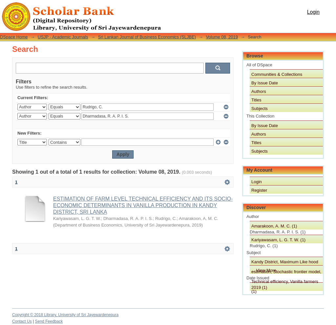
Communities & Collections (276, 74)
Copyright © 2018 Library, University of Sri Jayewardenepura (65, 315)
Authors (258, 91)
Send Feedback (49, 321)
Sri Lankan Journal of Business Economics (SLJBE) (147, 36)
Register (259, 190)
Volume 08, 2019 (222, 36)
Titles (256, 100)
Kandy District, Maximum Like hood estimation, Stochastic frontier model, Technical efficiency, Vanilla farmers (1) (286, 262)
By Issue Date (264, 82)
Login (313, 12)
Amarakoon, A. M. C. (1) (274, 226)
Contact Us (22, 321)
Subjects (259, 108)
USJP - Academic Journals (63, 36)
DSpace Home (14, 36)
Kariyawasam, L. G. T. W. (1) (278, 239)
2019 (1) (259, 287)
